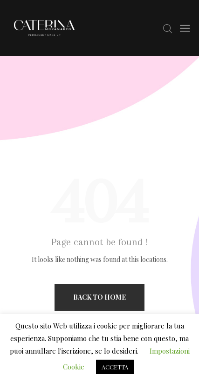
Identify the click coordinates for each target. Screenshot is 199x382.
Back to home (99, 297)
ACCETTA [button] (115, 367)
